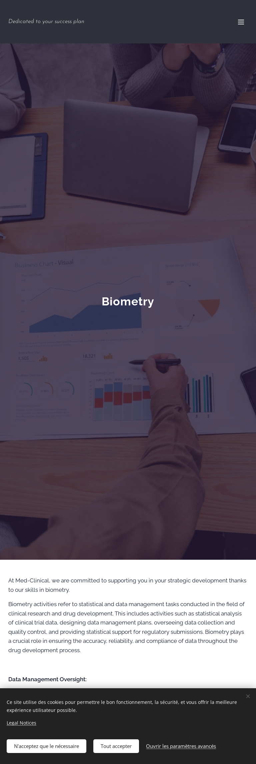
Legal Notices (21, 722)
